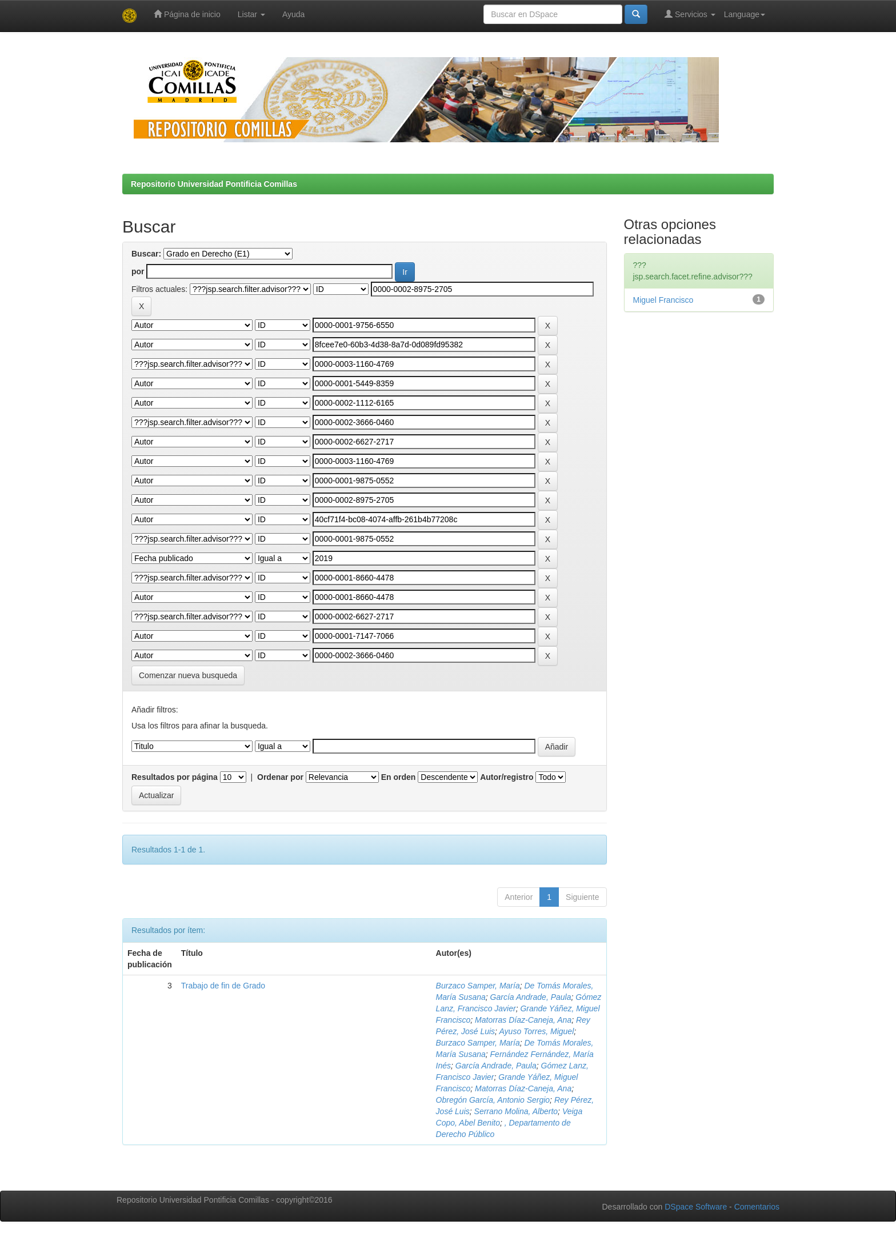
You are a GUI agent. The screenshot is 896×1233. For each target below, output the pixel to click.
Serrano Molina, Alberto (516, 1111)
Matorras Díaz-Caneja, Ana (523, 1019)
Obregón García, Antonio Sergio (493, 1099)
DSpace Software (696, 1206)
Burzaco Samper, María (478, 985)
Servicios (690, 14)
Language (744, 14)
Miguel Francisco (663, 300)
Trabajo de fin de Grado (223, 985)
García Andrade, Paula (530, 997)
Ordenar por (280, 777)
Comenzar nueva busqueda (188, 675)
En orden (398, 777)
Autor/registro (506, 777)
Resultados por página (174, 777)
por (138, 271)
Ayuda (293, 14)
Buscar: (146, 253)
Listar (251, 14)
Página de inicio (187, 14)
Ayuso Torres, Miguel (536, 1031)
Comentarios (756, 1206)
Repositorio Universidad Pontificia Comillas (214, 184)
